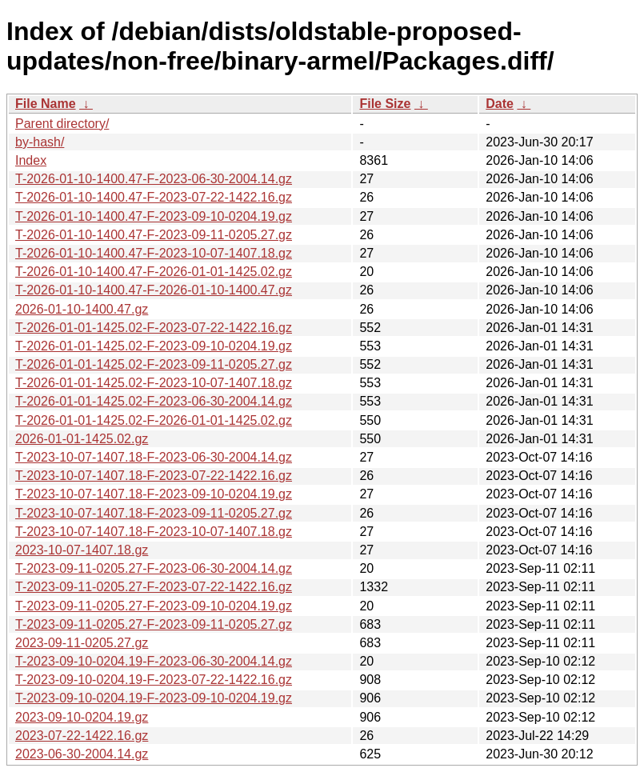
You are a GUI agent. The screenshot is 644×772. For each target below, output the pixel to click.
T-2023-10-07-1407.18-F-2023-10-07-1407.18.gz (153, 531)
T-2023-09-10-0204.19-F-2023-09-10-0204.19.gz (153, 698)
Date (500, 103)
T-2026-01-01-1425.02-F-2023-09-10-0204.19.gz (153, 346)
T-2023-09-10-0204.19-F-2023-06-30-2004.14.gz (153, 661)
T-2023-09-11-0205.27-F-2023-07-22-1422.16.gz (153, 587)
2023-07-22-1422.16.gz (81, 735)
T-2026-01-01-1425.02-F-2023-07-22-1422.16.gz (153, 327)
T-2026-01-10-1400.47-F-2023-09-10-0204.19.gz (153, 216)
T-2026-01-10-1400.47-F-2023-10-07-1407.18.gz (153, 253)
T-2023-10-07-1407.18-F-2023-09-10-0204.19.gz (153, 494)
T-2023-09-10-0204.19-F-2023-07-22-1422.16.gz (153, 679)
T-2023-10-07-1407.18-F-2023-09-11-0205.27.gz (153, 513)
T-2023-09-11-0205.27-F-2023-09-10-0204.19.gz (153, 606)
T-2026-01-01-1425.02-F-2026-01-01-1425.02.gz (153, 420)
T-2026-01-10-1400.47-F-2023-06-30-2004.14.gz (153, 179)
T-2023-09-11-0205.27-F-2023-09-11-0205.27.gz (153, 624)
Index (30, 160)
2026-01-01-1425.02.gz (81, 439)
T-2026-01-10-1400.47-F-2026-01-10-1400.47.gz (153, 290)
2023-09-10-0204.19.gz (81, 717)
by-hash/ (39, 142)
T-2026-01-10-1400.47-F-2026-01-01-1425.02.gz (153, 271)
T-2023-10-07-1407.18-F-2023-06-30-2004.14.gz (153, 457)
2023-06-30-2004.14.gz (81, 754)
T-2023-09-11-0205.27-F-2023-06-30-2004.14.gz (153, 568)
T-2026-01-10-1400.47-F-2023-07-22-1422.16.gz (153, 197)
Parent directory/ (62, 123)
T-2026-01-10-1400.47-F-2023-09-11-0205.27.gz (153, 235)
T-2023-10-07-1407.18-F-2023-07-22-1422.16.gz (153, 475)
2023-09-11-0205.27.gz (81, 643)
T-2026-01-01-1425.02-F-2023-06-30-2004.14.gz (153, 401)
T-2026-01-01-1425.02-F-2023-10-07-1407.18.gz (153, 383)
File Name (45, 103)
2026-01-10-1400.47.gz (81, 309)
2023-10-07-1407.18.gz (81, 550)
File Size (384, 103)
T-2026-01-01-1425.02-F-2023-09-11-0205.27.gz (153, 364)
